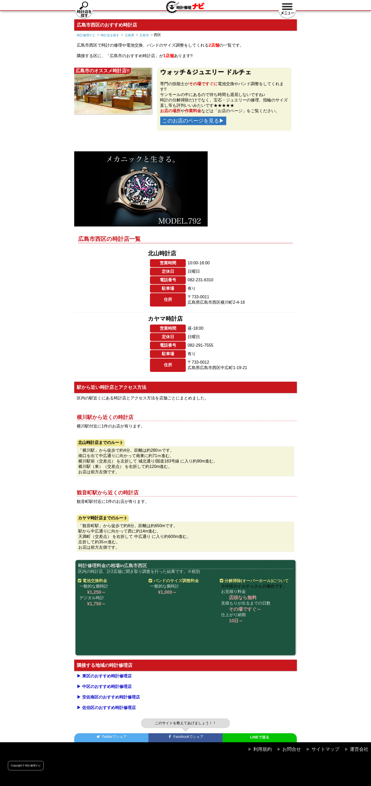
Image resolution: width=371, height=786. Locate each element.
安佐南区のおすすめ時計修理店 (111, 697)
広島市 (144, 35)
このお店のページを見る (190, 121)
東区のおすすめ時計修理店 (107, 676)
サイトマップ (325, 749)
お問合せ (291, 749)
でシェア (111, 737)
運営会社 (359, 749)
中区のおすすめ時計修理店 (107, 686)
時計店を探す (110, 35)
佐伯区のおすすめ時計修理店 (109, 707)
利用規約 (262, 749)
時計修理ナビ (86, 35)
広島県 (129, 35)
